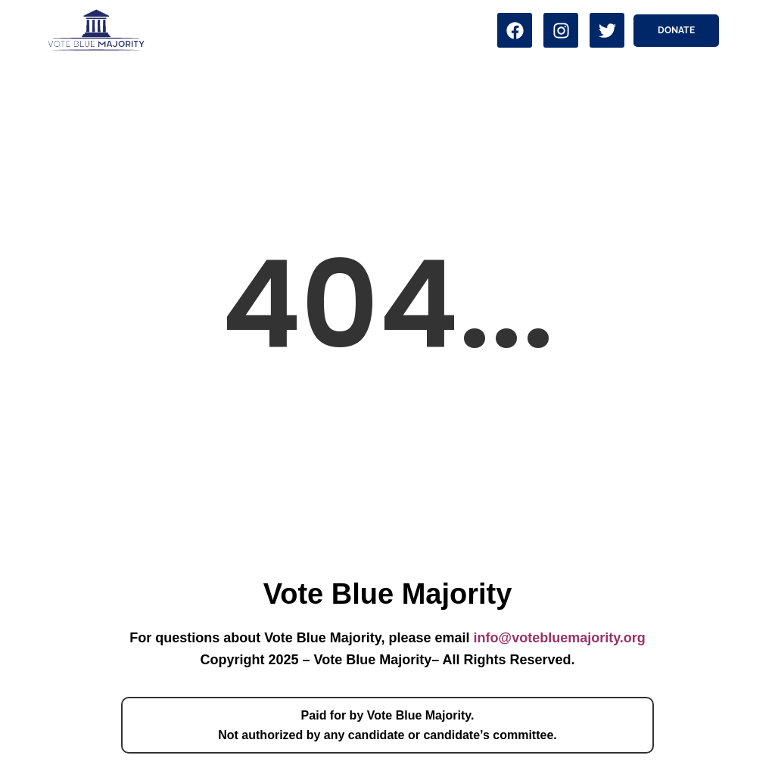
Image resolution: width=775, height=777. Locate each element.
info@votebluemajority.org (560, 637)
